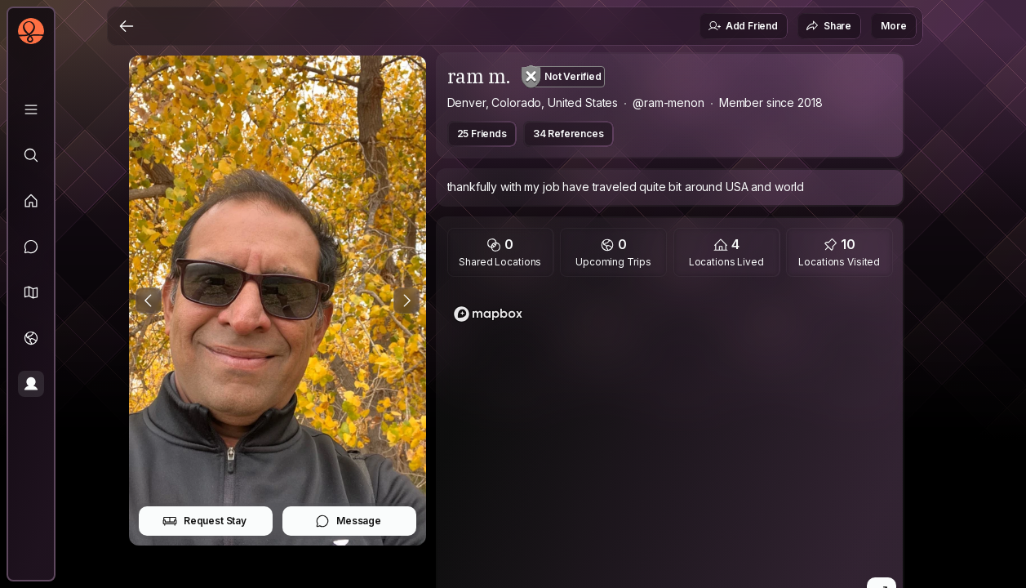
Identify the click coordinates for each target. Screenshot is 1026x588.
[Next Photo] (406, 300)
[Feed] (31, 201)
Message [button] (348, 521)
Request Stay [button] (204, 521)
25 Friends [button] (482, 133)
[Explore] (31, 155)
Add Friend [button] (743, 26)
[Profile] (31, 384)
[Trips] (31, 338)
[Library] (31, 109)
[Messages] (31, 247)
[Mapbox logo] (488, 314)
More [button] (893, 26)
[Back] (126, 26)
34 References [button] (568, 133)
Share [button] (828, 26)
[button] (31, 292)
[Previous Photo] (148, 300)
